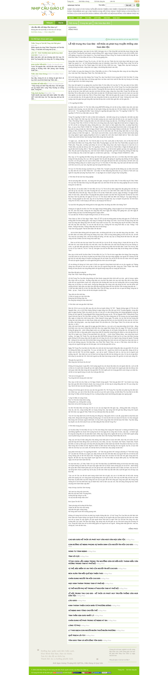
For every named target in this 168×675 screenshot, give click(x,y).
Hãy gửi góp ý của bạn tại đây (118, 660)
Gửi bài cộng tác (99, 1)
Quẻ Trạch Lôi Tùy (76, 635)
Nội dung (73, 23)
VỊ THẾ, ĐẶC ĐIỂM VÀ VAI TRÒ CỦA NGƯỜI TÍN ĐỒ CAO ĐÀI (92, 568)
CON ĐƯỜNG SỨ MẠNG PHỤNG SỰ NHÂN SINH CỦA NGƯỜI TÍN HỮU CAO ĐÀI (100, 544)
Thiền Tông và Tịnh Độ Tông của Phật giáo (45, 43)
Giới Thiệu (97, 18)
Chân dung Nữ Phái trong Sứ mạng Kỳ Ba (88, 620)
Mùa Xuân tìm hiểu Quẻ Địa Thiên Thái (85, 573)
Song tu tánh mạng (77, 551)
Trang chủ (70, 1)
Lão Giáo (72, 600)
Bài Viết (79, 18)
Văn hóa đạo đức (102, 23)
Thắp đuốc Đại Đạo (37, 93)
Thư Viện (88, 18)
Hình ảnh (107, 18)
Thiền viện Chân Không (39, 74)
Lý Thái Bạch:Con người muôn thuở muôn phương (92, 630)
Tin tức (71, 18)
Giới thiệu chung (84, 1)
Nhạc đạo (116, 18)
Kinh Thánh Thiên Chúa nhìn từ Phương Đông (89, 605)
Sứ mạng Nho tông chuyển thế (82, 610)
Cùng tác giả (86, 23)
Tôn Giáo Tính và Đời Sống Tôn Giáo (85, 640)
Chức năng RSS (49, 32)
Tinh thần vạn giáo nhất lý (81, 615)
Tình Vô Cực (74, 556)
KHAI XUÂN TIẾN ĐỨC (38, 64)
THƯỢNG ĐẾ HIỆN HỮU (39, 84)
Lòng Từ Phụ (74, 625)
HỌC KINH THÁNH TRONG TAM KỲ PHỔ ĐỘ (86, 583)
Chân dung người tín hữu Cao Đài (84, 578)
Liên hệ (112, 1)
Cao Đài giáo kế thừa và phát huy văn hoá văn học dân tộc (96, 539)
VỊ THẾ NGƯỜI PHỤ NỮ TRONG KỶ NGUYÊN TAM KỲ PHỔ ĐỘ (93, 588)
